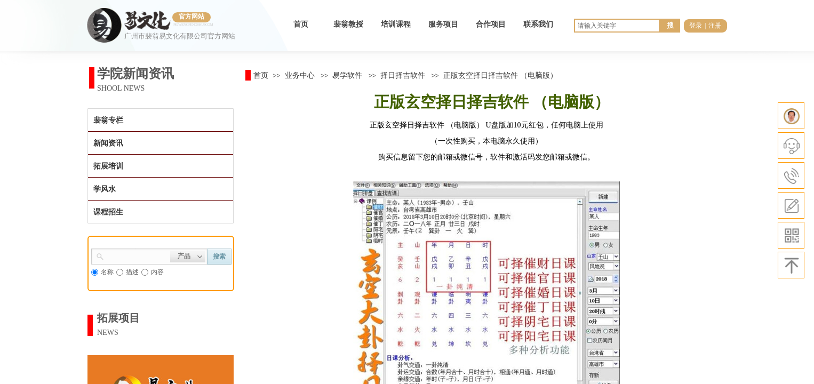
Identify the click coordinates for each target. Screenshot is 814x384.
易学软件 (347, 75)
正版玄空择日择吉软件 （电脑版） (500, 75)
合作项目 (491, 24)
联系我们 (538, 24)
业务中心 (300, 75)
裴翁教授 (348, 24)
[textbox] (137, 255)
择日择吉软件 (402, 75)
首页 (300, 24)
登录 (695, 25)
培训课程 (396, 24)
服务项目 (443, 24)
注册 (714, 25)
